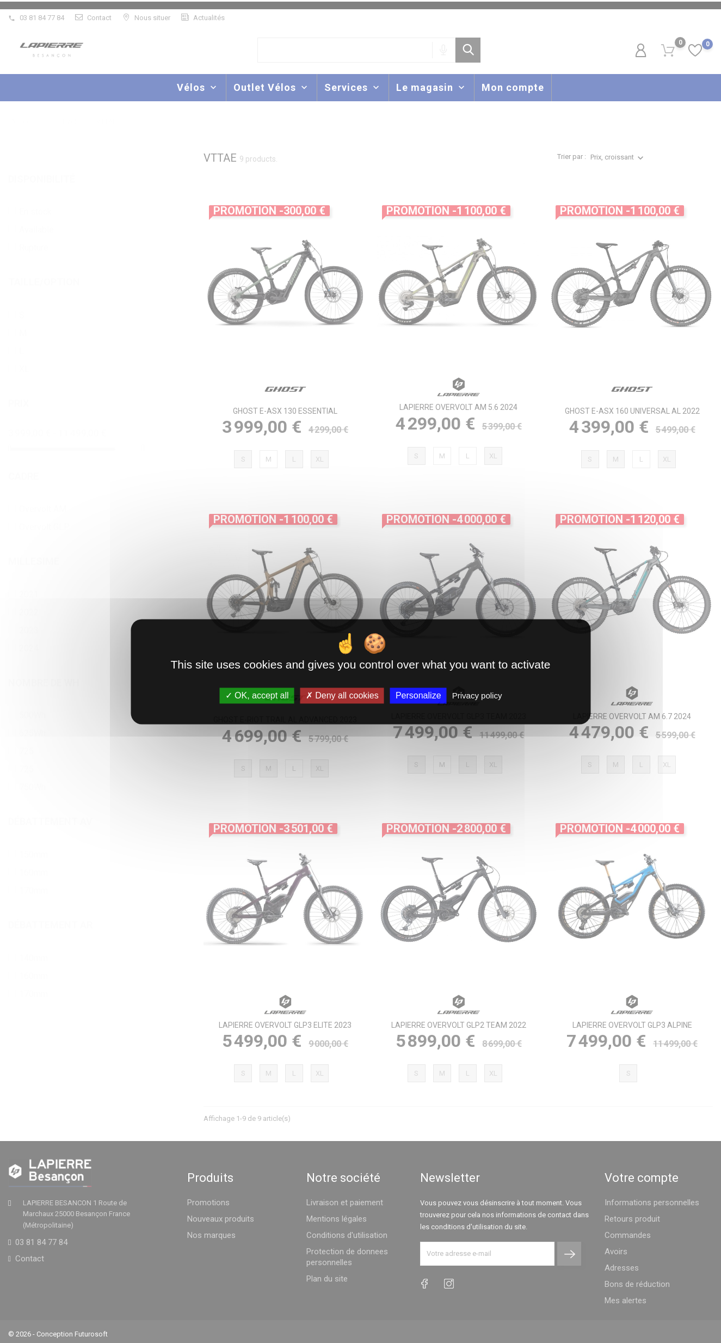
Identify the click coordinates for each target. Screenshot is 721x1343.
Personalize (418, 695)
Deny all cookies (342, 695)
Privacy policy (477, 695)
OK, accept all (257, 695)
